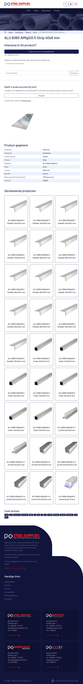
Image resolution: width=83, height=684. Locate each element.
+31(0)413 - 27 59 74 (16, 626)
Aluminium (19, 32)
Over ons (7, 585)
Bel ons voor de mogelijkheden (41, 52)
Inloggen (41, 96)
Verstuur (74, 73)
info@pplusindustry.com (54, 628)
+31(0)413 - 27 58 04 (55, 626)
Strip (35, 32)
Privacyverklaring (10, 596)
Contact (7, 589)
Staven (28, 32)
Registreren (26, 101)
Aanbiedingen (9, 582)
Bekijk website (13, 635)
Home (10, 32)
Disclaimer (8, 599)
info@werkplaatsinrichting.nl (17, 660)
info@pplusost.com (52, 660)
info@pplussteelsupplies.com (18, 628)
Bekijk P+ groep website (13, 568)
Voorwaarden (9, 592)
